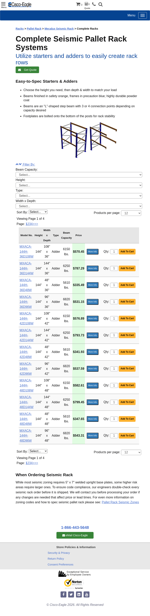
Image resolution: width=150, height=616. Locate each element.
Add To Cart (127, 251)
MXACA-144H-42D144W (26, 335)
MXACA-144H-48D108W (26, 385)
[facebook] (63, 594)
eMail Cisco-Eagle (75, 535)
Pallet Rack (34, 28)
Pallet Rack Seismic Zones (120, 502)
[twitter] (71, 594)
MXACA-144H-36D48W (26, 285)
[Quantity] (114, 251)
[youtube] (86, 594)
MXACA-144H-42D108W (26, 318)
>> (36, 224)
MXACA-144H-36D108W (26, 251)
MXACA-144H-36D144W (26, 268)
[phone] (95, 4)
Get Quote (27, 69)
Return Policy (56, 558)
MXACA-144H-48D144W (26, 402)
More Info (92, 251)
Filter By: (25, 164)
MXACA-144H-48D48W (26, 418)
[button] (100, 4)
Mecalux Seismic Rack (59, 28)
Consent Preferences (60, 564)
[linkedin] (79, 594)
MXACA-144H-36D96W (26, 301)
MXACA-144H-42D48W (26, 352)
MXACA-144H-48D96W (26, 435)
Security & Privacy (59, 552)
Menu (131, 15)
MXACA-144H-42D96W (26, 368)
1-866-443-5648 (75, 527)
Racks (20, 28)
